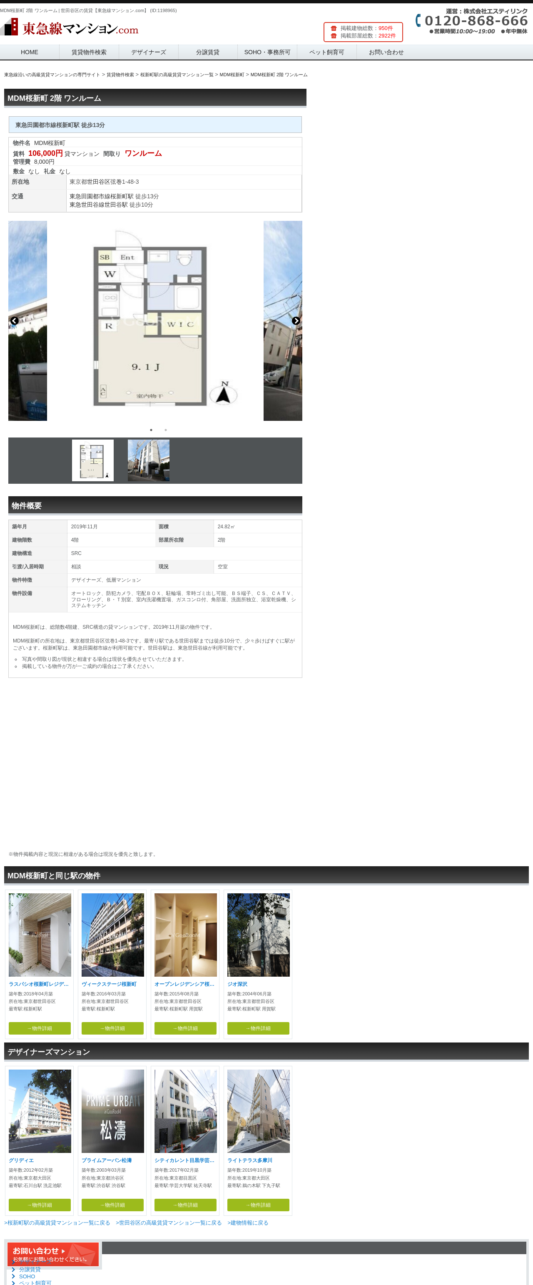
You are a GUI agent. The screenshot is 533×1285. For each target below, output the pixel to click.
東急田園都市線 (90, 196)
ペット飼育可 (326, 52)
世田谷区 (98, 181)
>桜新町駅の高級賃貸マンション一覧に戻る (57, 1223)
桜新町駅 (122, 196)
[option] (155, 321)
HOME (29, 52)
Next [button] (296, 321)
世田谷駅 (116, 204)
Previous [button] (14, 321)
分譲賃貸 (207, 52)
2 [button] (166, 430)
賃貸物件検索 (89, 52)
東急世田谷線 (87, 204)
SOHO (27, 1276)
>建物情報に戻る (248, 1223)
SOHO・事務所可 (267, 52)
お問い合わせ (386, 52)
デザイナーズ (148, 52)
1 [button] (151, 430)
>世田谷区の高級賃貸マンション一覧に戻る (169, 1223)
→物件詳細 (39, 1028)
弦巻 (116, 181)
